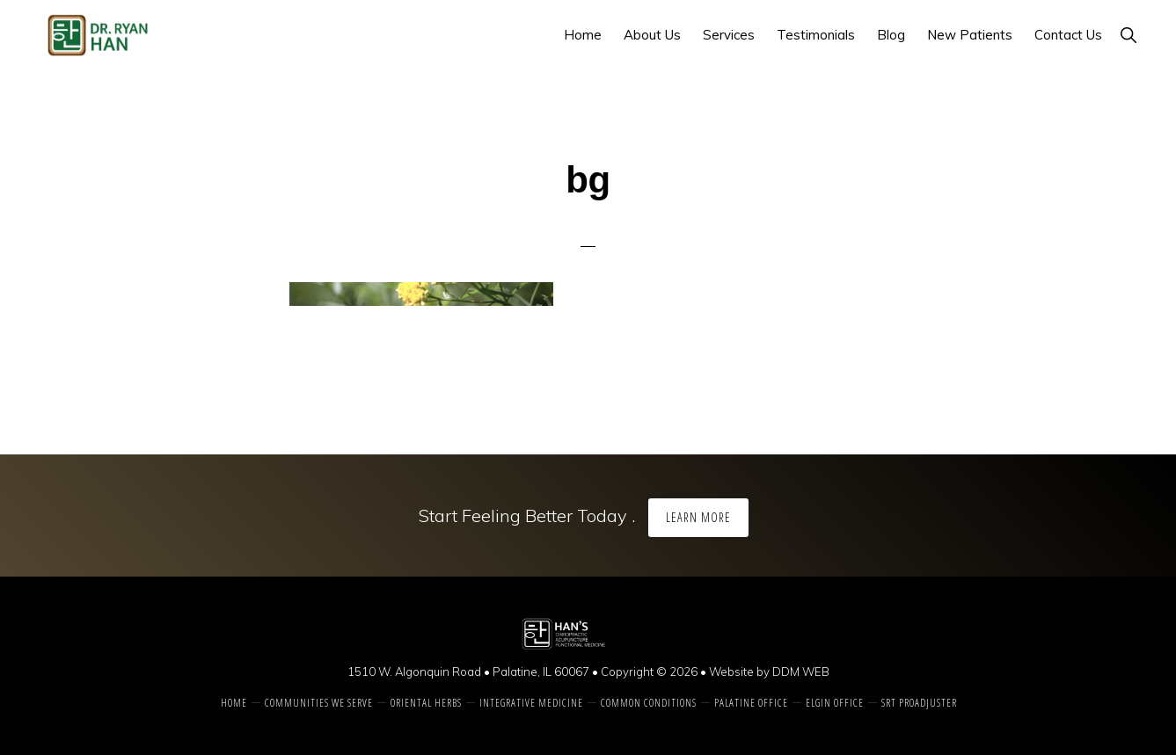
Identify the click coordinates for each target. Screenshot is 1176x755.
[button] (1128, 35)
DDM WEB (800, 671)
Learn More (698, 517)
